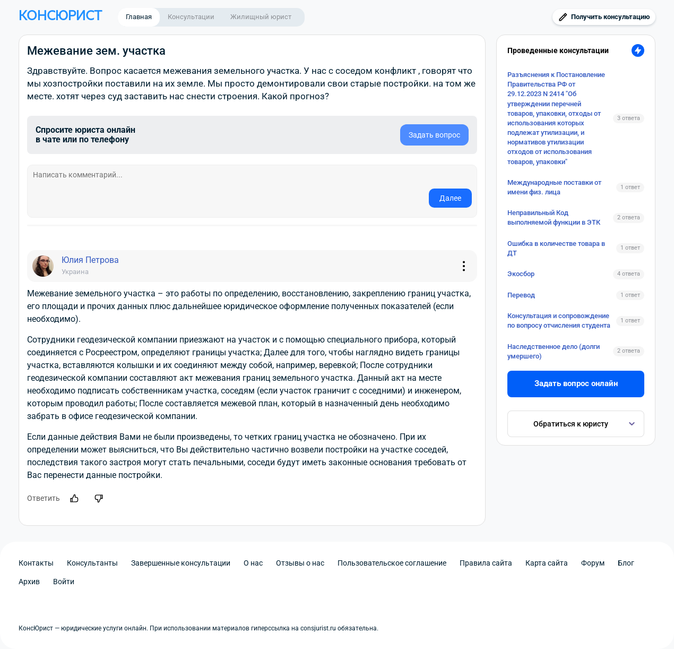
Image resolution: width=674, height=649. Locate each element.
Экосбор (520, 274)
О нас (253, 563)
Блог (626, 563)
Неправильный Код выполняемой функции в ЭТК (553, 217)
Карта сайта (546, 563)
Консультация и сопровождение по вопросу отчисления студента (558, 320)
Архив (29, 581)
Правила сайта (486, 563)
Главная (139, 17)
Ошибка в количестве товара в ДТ (556, 248)
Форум (592, 563)
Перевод (521, 295)
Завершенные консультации (180, 563)
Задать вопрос (434, 135)
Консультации (191, 17)
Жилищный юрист (260, 17)
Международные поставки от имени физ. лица (554, 187)
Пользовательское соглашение (392, 563)
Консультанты (92, 563)
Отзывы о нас (300, 563)
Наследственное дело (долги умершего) (553, 351)
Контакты (36, 563)
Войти (63, 581)
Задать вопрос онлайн (576, 383)
